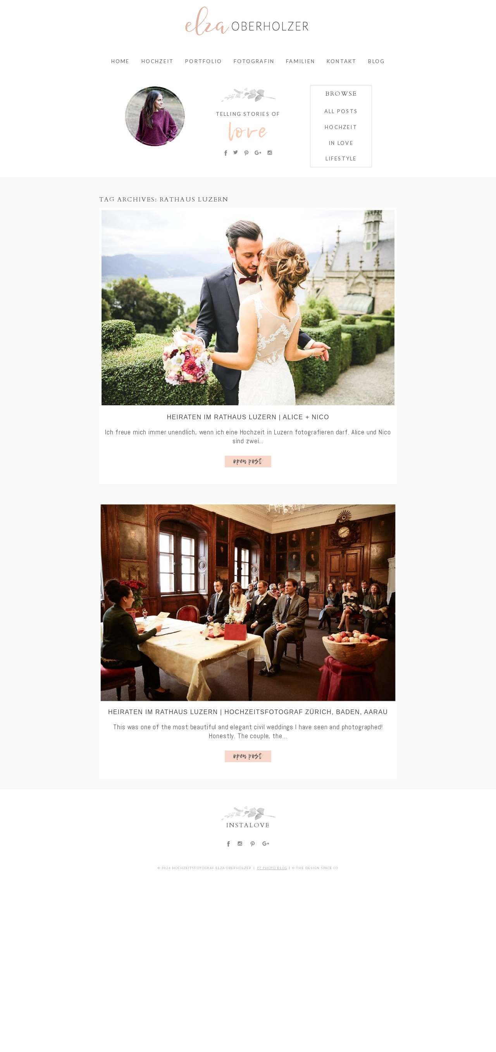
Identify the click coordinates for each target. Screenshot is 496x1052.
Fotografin (254, 61)
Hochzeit (157, 61)
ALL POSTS (341, 111)
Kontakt (341, 61)
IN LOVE (341, 143)
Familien (300, 61)
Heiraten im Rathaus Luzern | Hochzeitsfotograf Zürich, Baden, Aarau (248, 712)
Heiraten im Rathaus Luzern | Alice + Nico (248, 417)
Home (120, 61)
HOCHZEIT (341, 127)
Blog (376, 61)
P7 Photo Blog (272, 868)
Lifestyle (341, 158)
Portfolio (203, 61)
